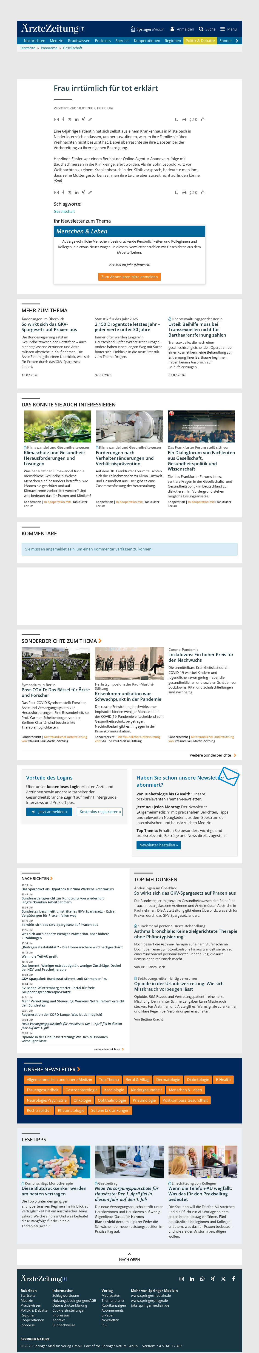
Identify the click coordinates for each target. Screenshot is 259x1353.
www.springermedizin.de (151, 1296)
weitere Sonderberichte (213, 755)
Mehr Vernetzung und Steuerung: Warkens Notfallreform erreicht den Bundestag (73, 1004)
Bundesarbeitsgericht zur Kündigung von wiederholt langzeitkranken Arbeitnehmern (63, 901)
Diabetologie (198, 1080)
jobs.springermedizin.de (150, 1306)
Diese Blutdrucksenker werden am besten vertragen (54, 1192)
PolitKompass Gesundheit (185, 1100)
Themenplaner (113, 1301)
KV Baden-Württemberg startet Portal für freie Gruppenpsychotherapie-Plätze (58, 990)
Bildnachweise (63, 1325)
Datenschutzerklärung (69, 1306)
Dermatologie (168, 1080)
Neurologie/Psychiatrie (47, 1100)
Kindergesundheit (146, 1090)
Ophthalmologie (112, 1100)
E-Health (223, 1080)
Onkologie (82, 1100)
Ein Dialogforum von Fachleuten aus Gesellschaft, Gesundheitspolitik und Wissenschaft (201, 461)
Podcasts (103, 41)
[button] (227, 29)
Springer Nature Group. (120, 1346)
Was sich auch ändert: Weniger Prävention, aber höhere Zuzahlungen (65, 936)
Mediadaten (111, 1296)
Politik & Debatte (200, 41)
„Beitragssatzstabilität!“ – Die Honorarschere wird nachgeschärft (72, 948)
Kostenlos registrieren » (100, 812)
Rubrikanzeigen (114, 1306)
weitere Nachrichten (109, 1050)
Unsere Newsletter (50, 1070)
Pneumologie (144, 1100)
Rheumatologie (71, 1111)
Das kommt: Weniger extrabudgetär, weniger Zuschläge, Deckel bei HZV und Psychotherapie (71, 968)
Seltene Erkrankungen (110, 1111)
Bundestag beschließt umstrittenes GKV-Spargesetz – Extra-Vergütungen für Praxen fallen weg (69, 914)
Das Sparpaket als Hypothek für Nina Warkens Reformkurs (68, 890)
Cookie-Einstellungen (68, 1311)
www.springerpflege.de (149, 1301)
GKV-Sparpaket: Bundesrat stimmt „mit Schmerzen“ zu (64, 979)
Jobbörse (28, 1325)
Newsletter (110, 1321)
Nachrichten (34, 41)
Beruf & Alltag (137, 1080)
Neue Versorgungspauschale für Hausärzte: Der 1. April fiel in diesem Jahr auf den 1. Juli (72, 1026)
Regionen (173, 41)
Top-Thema (109, 1080)
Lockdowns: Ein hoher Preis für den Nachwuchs (200, 658)
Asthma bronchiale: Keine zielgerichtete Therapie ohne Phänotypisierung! (185, 934)
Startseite (28, 1296)
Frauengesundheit (43, 1090)
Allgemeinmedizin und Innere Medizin (59, 1080)
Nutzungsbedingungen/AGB (74, 1301)
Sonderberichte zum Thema (59, 641)
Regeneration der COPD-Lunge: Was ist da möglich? (62, 1015)
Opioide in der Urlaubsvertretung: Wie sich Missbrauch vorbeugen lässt (65, 1039)
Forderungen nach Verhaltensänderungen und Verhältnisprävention (125, 458)
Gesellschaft (64, 212)
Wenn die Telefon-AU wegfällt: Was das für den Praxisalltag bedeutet (200, 1194)
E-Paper (108, 1315)
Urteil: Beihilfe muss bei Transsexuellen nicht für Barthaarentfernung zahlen (197, 330)
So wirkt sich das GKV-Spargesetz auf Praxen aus (49, 327)
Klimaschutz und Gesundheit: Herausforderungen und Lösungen (54, 458)
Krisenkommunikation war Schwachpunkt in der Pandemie (128, 697)
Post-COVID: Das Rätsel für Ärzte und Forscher (56, 693)
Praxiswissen (79, 41)
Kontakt (58, 1321)
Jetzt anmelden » (49, 812)
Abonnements (113, 1311)
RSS (104, 1325)
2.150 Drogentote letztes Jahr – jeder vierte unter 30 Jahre (127, 327)
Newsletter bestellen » (158, 845)
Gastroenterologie (81, 1090)
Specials (122, 41)
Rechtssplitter (39, 1111)
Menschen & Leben (185, 1090)
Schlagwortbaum (65, 1296)
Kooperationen (147, 41)
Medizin (56, 41)
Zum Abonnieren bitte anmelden (129, 277)
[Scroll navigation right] (237, 42)
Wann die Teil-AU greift (40, 957)
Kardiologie (114, 1090)
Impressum (61, 1315)
